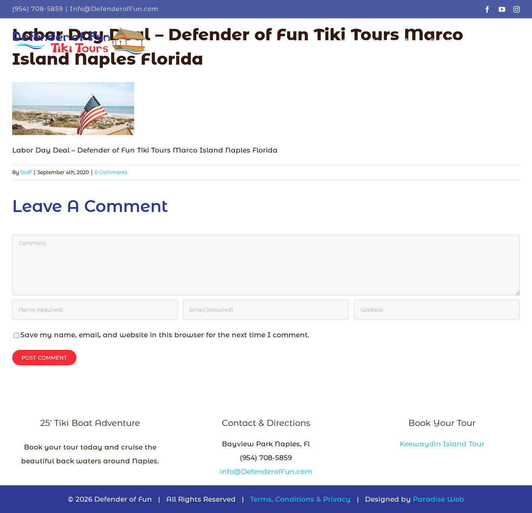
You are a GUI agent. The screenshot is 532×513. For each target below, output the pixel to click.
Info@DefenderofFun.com (114, 9)
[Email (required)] (266, 309)
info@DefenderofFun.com (266, 471)
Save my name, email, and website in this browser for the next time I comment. (164, 335)
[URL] (437, 309)
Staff (26, 172)
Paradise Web (438, 499)
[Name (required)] (95, 309)
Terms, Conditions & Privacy (300, 499)
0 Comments (111, 172)
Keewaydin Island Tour (442, 444)
